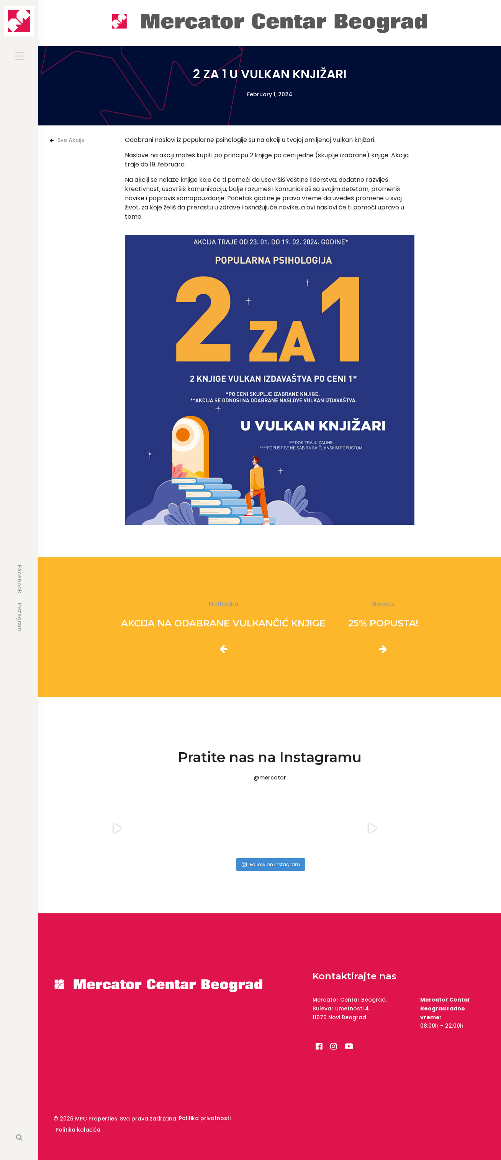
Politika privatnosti (205, 1118)
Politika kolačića (78, 1130)
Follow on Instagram (270, 864)
